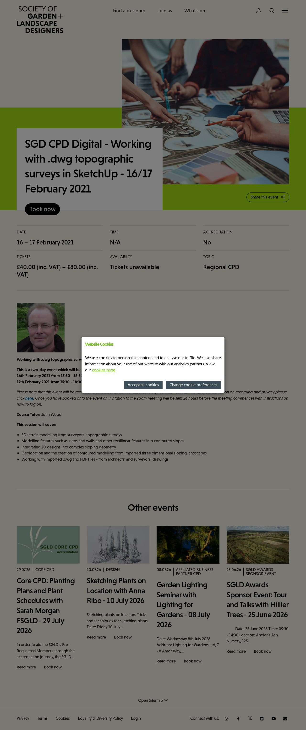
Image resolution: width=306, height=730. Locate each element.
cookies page (103, 370)
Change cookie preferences (193, 385)
